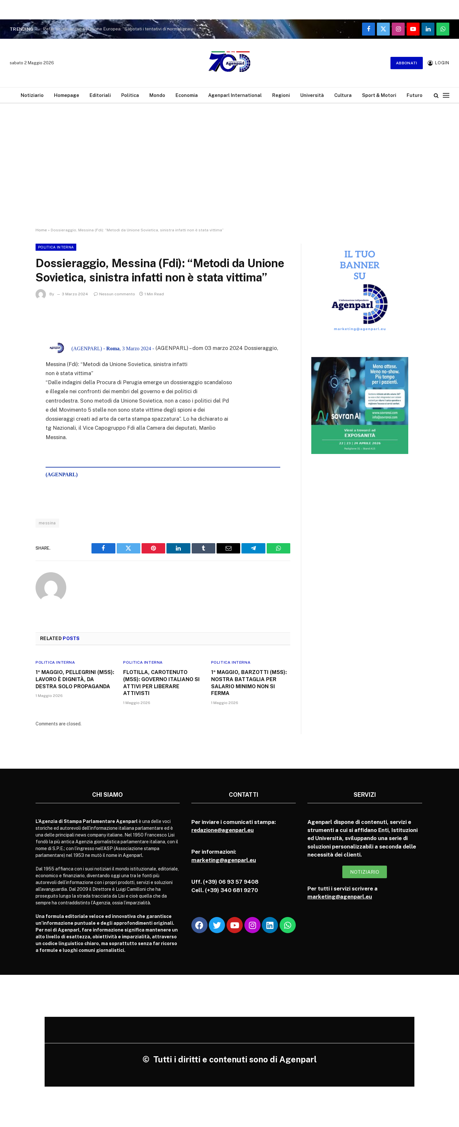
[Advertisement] (229, 171)
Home (41, 230)
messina (47, 523)
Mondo (157, 95)
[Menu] (446, 95)
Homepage (66, 95)
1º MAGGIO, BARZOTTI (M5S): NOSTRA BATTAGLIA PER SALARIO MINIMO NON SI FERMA (249, 682)
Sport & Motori (379, 95)
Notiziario (32, 95)
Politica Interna (56, 247)
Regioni (281, 95)
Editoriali (100, 95)
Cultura (343, 95)
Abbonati (406, 63)
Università (312, 95)
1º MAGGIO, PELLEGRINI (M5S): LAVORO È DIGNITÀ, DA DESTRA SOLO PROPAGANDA (75, 679)
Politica (130, 95)
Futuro (414, 95)
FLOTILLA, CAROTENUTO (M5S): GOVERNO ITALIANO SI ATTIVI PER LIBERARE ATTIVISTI (161, 682)
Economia (187, 95)
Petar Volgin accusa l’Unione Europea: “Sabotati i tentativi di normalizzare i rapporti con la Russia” (124, 28)
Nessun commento (114, 294)
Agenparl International (235, 95)
